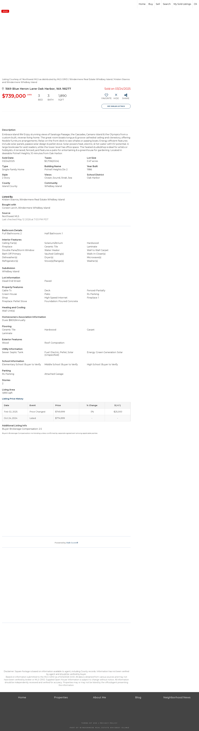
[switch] (106, 97)
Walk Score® (72, 543)
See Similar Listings (116, 106)
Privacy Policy (109, 723)
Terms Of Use (89, 723)
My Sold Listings (182, 4)
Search (167, 4)
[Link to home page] (12, 4)
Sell (158, 4)
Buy (150, 4)
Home (142, 4)
